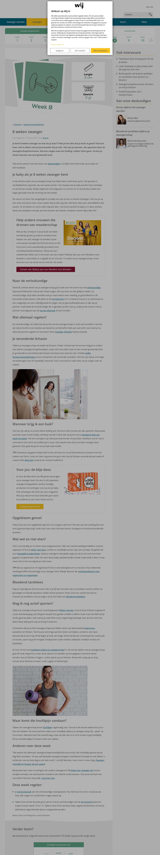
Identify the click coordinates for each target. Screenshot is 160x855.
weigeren (60, 50)
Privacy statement (57, 44)
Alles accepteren (100, 50)
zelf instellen (80, 50)
